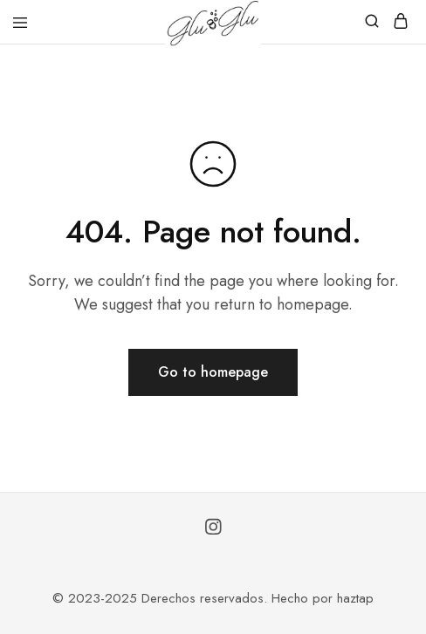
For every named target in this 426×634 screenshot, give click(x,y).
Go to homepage (213, 372)
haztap (355, 598)
